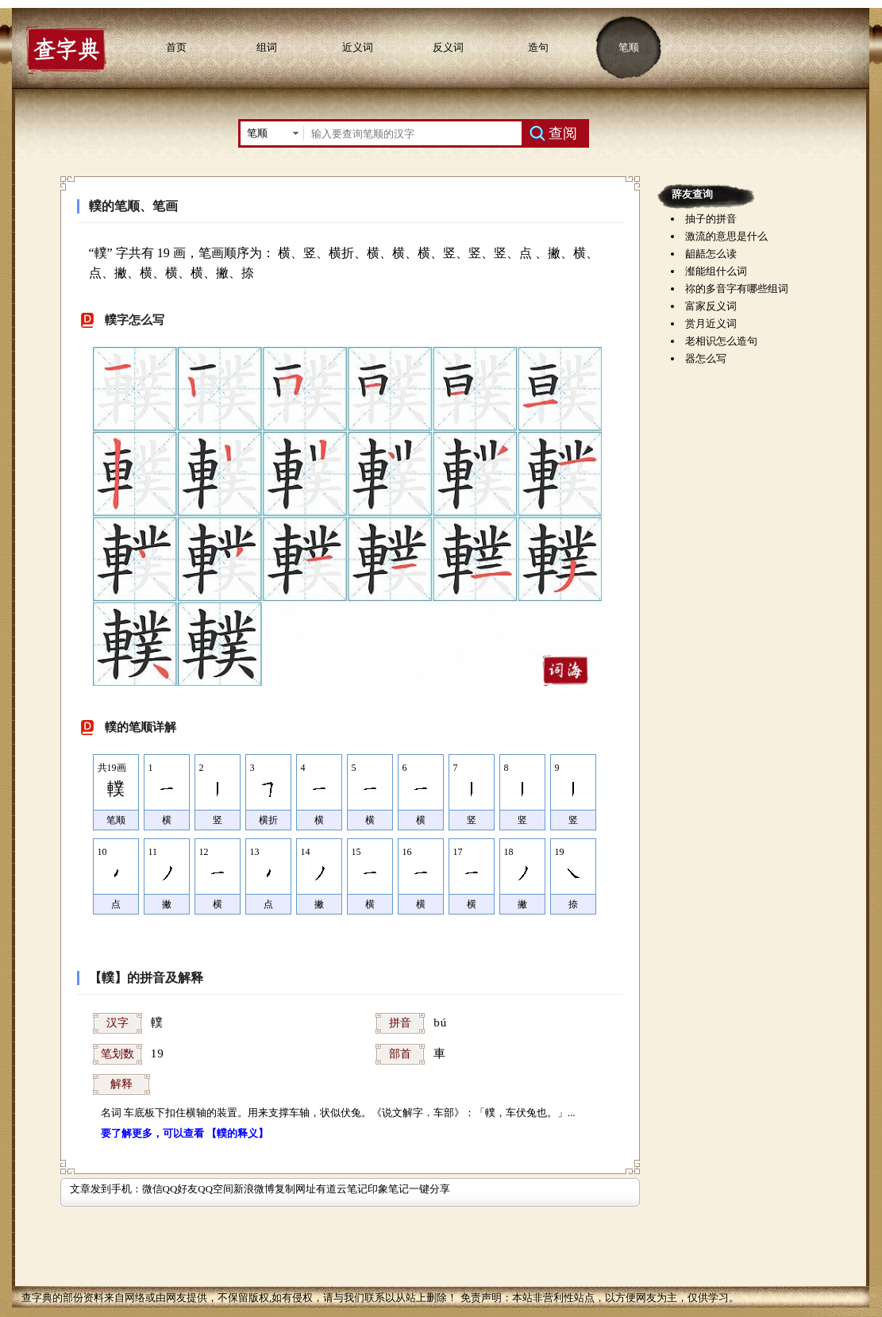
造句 (538, 47)
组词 (266, 47)
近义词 (357, 47)
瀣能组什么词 (716, 271)
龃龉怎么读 (711, 254)
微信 (152, 1189)
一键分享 (429, 1189)
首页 (176, 47)
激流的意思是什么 (726, 236)
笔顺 (628, 47)
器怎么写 (705, 358)
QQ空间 (215, 1189)
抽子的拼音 (711, 219)
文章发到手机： (106, 1189)
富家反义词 (711, 306)
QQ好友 (180, 1189)
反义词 (448, 47)
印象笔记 (388, 1189)
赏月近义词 (711, 323)
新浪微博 (254, 1189)
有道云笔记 (342, 1189)
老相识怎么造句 (721, 341)
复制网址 (295, 1189)
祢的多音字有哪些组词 (736, 289)
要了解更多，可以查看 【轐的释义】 (184, 1133)
